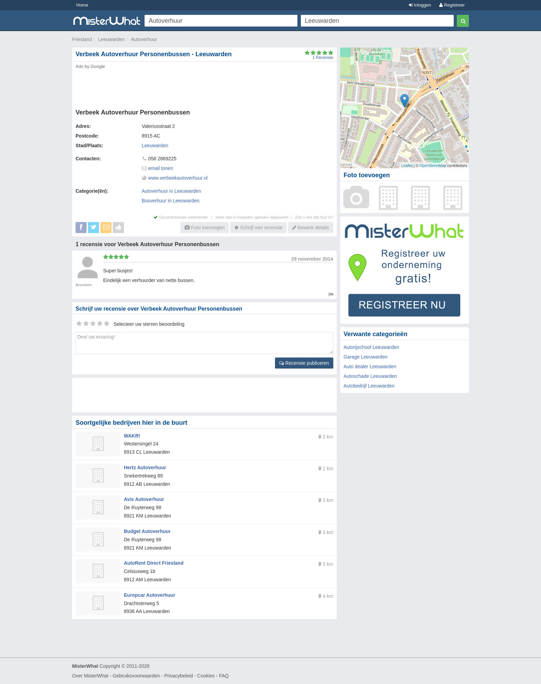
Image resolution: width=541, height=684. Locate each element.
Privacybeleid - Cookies (189, 675)
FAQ (224, 675)
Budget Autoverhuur (147, 531)
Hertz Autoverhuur (145, 467)
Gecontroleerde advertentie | (184, 217)
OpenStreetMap (433, 165)
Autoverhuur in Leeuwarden (171, 191)
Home (82, 5)
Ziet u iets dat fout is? (314, 217)
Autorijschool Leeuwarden (371, 347)
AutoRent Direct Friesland (154, 563)
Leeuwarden (111, 39)
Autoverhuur (144, 39)
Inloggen (420, 5)
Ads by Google (90, 66)
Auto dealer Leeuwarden (370, 366)
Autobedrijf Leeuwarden (369, 386)
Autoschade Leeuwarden (370, 376)
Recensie (323, 57)
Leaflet (407, 165)
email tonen (160, 168)
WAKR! (132, 436)
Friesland (82, 39)
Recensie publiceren (304, 363)
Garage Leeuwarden (366, 357)
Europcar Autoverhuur (149, 595)
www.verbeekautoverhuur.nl (178, 178)
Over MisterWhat (90, 675)
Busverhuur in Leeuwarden (170, 200)
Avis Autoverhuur (144, 499)
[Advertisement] (204, 86)
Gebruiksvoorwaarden (136, 675)
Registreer (452, 5)
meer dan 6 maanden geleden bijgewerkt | (255, 217)
